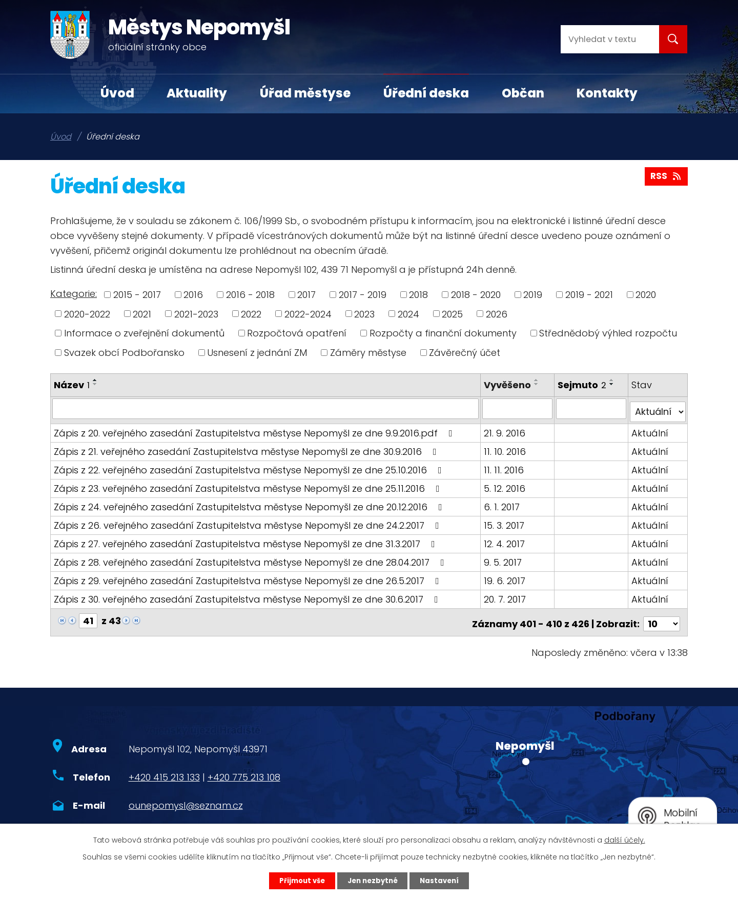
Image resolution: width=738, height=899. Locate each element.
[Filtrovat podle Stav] (658, 408)
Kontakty (607, 93)
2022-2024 (308, 313)
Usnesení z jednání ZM (257, 352)
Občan (523, 93)
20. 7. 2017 (506, 595)
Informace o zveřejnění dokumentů (144, 333)
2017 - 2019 (362, 294)
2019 (532, 294)
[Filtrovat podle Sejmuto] (592, 408)
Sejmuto (583, 384)
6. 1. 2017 (503, 502)
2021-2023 (196, 313)
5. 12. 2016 (505, 484)
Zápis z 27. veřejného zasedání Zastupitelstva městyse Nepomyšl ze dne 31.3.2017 (246, 539)
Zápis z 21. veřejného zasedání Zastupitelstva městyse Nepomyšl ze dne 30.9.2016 (247, 447)
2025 (452, 313)
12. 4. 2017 (505, 539)
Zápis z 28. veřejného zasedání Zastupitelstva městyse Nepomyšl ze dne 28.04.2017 (251, 558)
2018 (418, 294)
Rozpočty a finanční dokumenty (443, 333)
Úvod (117, 93)
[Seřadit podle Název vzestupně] (95, 380)
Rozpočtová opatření (296, 333)
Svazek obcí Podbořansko (124, 352)
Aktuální (650, 429)
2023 (364, 313)
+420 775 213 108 (244, 770)
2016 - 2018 (250, 294)
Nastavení (443, 880)
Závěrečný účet (464, 352)
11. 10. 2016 (506, 447)
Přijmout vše (298, 880)
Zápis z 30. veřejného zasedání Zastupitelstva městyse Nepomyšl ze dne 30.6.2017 (248, 595)
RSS (666, 178)
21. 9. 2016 (505, 429)
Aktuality (197, 93)
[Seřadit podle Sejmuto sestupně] (613, 384)
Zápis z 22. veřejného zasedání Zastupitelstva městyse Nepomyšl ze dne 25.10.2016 (250, 466)
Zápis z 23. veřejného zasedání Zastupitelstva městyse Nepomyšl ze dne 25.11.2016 (249, 484)
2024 (408, 313)
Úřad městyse (305, 93)
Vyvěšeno (508, 384)
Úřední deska (426, 93)
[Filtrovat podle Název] (266, 408)
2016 (193, 294)
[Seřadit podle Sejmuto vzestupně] (613, 380)
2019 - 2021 (589, 294)
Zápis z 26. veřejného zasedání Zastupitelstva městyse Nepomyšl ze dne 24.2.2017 (248, 521)
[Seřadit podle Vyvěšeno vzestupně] (537, 380)
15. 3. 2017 (505, 521)
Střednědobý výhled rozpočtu (608, 333)
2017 (306, 294)
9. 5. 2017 (504, 558)
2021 (142, 313)
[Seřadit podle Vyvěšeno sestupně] (537, 384)
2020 (646, 294)
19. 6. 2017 (505, 576)
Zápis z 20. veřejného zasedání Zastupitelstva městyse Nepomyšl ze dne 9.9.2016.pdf (255, 429)
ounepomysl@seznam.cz (186, 798)
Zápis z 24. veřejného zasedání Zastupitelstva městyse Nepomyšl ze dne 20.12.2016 (250, 502)
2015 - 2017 (137, 294)
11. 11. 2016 (505, 466)
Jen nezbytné (373, 880)
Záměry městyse (368, 352)
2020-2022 (87, 313)
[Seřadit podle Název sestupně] (95, 384)
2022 (251, 313)
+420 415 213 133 (164, 770)
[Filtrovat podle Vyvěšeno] (518, 408)
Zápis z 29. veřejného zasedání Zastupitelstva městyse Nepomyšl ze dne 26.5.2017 (248, 576)
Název (72, 384)
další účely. (624, 839)
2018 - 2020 (476, 294)
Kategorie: (73, 293)
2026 (496, 313)
